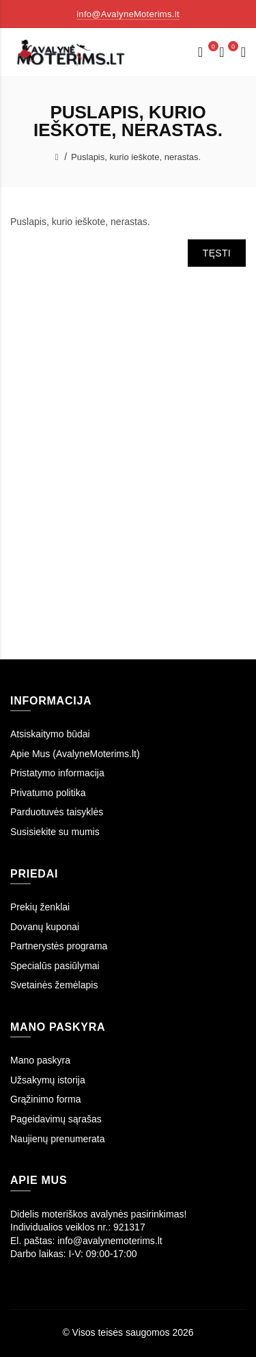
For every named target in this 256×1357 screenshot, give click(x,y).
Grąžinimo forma (45, 1099)
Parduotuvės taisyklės (56, 811)
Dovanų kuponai (44, 926)
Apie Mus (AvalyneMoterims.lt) (75, 753)
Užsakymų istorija (47, 1080)
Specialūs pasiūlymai (55, 965)
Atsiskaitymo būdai (50, 733)
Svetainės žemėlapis (54, 984)
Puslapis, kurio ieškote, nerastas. (136, 157)
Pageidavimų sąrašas (56, 1119)
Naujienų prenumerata (57, 1138)
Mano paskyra (40, 1060)
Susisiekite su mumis (55, 831)
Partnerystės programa (58, 945)
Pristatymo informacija (57, 772)
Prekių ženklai (40, 906)
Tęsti (217, 253)
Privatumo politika (48, 792)
